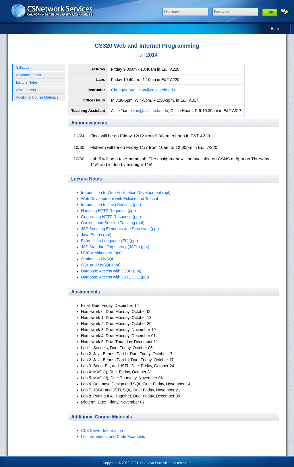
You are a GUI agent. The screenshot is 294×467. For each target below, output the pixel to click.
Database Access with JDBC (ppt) (111, 271)
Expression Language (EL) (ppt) (109, 241)
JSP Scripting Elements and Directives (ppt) (120, 228)
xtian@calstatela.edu (149, 110)
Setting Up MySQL (97, 259)
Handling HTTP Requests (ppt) (108, 210)
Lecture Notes (27, 82)
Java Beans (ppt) (96, 234)
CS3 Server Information (102, 430)
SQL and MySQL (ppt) (100, 265)
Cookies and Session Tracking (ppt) (112, 222)
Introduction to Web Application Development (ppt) (126, 192)
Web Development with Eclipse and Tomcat (119, 198)
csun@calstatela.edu (156, 90)
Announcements (28, 75)
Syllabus (22, 68)
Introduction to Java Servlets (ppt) (111, 204)
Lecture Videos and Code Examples (113, 436)
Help (275, 28)
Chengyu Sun (123, 90)
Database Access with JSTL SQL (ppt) (115, 277)
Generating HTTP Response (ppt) (111, 216)
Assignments (26, 90)
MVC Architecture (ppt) (101, 253)
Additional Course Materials (37, 97)
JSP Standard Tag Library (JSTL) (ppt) (115, 247)
